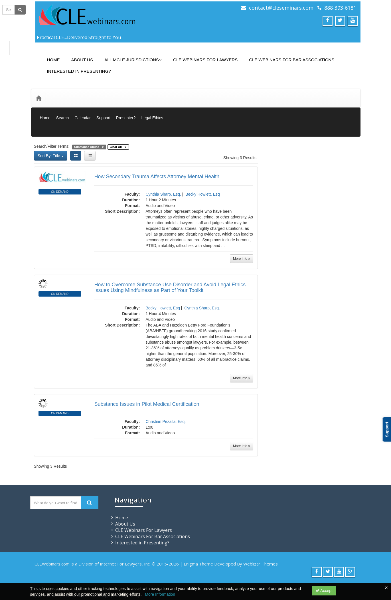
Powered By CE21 (47, 575)
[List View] (90, 130)
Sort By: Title (51, 130)
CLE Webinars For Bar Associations (287, 55)
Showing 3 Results (239, 132)
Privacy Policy (126, 570)
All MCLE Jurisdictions (128, 55)
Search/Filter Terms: (52, 120)
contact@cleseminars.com (281, 7)
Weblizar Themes (260, 538)
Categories (62, 89)
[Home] (38, 89)
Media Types (93, 89)
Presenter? (125, 105)
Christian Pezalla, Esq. (165, 396)
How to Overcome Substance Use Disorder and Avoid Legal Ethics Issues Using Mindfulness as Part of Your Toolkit (170, 261)
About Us (78, 55)
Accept (324, 590)
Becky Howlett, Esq (202, 168)
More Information (160, 594)
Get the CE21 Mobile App (86, 570)
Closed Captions (292, 206)
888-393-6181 (340, 7)
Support (103, 105)
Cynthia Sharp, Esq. (163, 168)
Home (49, 55)
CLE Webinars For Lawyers (201, 55)
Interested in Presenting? (75, 66)
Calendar (82, 105)
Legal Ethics (152, 105)
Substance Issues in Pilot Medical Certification (146, 378)
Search (62, 105)
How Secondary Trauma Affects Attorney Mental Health (156, 151)
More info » (241, 233)
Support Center (44, 570)
